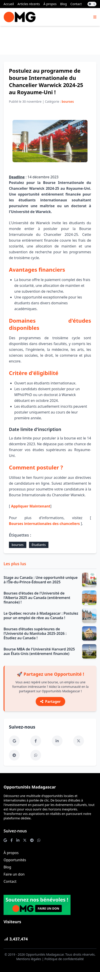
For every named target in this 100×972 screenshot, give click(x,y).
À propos (50, 4)
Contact (76, 4)
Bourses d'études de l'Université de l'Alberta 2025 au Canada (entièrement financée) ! (37, 598)
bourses (18, 545)
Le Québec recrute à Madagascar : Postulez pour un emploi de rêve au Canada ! (41, 615)
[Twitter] (78, 740)
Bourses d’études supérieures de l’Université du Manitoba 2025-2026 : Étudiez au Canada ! (35, 633)
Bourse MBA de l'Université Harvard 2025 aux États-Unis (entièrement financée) (39, 651)
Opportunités (15, 859)
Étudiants (39, 545)
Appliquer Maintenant (30, 506)
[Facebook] (35, 740)
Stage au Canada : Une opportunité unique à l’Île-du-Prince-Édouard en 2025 (41, 579)
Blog (63, 4)
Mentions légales (28, 959)
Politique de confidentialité (64, 959)
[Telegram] (14, 755)
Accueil (9, 4)
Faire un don (14, 874)
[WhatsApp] (35, 755)
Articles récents (28, 4)
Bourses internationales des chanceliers (44, 523)
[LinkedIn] (57, 740)
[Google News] (14, 740)
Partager (50, 701)
